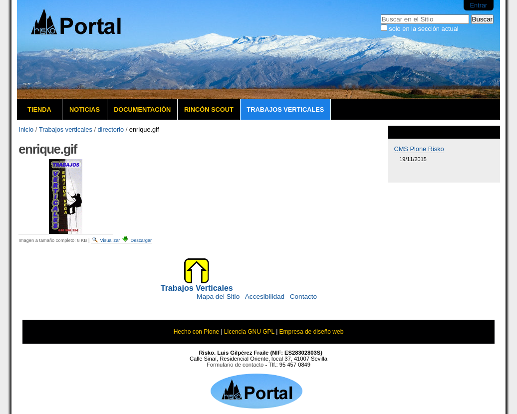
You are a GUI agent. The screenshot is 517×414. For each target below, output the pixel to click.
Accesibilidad (264, 296)
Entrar (478, 5)
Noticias (84, 109)
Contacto (303, 296)
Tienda (39, 109)
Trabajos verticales (285, 109)
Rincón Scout (209, 109)
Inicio (25, 129)
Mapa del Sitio (218, 296)
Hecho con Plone (196, 331)
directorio (111, 129)
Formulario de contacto (235, 365)
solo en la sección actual (423, 28)
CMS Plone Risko (419, 149)
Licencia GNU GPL (249, 331)
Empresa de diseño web (311, 331)
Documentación (142, 109)
